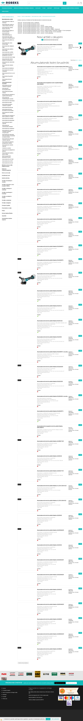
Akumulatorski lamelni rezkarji (7, 92)
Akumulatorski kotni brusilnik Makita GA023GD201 (50, 560)
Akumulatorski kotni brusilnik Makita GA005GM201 (50, 604)
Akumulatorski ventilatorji (8, 128)
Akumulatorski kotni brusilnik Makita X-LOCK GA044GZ (51, 485)
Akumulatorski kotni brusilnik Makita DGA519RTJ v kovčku (52, 351)
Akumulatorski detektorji (8, 68)
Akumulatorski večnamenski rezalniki (7, 126)
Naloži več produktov (23, 662)
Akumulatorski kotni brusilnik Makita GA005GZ (49, 589)
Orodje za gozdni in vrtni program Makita (8, 185)
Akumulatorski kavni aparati (7, 80)
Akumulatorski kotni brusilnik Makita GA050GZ (49, 456)
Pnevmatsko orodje (6, 208)
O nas (43, 8)
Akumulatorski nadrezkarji (8, 100)
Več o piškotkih (55, 719)
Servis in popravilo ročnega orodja (24, 8)
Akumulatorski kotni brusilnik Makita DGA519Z (49, 337)
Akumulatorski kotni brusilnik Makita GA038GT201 (50, 441)
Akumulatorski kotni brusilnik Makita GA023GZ (49, 545)
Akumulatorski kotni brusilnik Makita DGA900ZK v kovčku (52, 396)
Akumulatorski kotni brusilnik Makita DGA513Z (49, 290)
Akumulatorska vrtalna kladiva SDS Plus (7, 28)
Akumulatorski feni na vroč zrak (8, 74)
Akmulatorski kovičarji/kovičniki (6, 89)
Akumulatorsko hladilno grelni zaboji (7, 153)
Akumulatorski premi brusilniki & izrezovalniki (7, 110)
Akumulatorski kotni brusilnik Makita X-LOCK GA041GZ (51, 500)
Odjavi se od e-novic (71, 683)
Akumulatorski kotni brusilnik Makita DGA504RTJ (50, 189)
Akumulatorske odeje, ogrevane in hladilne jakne (8, 37)
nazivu (80, 60)
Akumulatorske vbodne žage (7, 66)
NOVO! (19, 43)
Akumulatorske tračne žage (8, 57)
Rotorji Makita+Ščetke (7, 213)
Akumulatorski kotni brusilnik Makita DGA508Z (49, 44)
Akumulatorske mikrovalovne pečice (7, 34)
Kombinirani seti (6, 175)
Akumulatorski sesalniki (7, 118)
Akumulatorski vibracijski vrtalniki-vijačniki (8, 139)
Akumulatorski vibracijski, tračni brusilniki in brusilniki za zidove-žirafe (8, 136)
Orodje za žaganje (6, 202)
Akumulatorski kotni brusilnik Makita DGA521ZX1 (50, 381)
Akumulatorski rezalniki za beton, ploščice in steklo (8, 116)
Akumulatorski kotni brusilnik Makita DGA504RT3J (50, 204)
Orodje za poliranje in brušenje (7, 193)
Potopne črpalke (6, 205)
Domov (19, 16)
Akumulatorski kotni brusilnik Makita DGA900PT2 (50, 411)
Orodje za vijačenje (6, 200)
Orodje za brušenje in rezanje (7, 181)
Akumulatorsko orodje (7, 19)
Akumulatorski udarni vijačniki (7, 123)
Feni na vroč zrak (6, 172)
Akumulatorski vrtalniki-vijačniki (7, 145)
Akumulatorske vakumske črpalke (8, 62)
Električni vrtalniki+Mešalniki (6, 169)
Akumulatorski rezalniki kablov (7, 113)
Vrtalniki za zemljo (6, 148)
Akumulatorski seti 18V (7, 160)
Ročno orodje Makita (26, 16)
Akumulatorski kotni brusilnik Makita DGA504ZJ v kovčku (52, 146)
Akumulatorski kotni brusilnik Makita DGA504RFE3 (50, 174)
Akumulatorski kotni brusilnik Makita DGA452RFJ (50, 116)
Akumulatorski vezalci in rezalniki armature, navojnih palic (8, 131)
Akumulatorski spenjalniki (8, 120)
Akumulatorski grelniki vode (7, 77)
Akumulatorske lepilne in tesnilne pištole (8, 31)
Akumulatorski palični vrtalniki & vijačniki (7, 105)
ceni (77, 60)
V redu (48, 719)
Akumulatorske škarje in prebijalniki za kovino (7, 54)
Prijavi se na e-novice (60, 683)
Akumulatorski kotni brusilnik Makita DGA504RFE (50, 159)
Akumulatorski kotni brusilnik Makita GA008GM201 (50, 634)
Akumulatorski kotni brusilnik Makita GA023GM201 (50, 574)
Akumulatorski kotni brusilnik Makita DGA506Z (49, 219)
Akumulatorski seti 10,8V (7, 159)
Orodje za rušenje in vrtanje (7, 197)
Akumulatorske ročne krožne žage (7, 43)
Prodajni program (7, 8)
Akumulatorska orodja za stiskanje (8, 22)
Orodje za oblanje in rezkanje (7, 189)
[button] (80, 48)
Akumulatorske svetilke (7, 52)
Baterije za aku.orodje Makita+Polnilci (7, 165)
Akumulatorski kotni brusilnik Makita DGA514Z (49, 305)
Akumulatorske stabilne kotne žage (7, 50)
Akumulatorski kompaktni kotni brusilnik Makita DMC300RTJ (50, 427)
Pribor (3, 210)
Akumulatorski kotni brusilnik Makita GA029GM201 (50, 530)
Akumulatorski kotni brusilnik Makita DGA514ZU (50, 320)
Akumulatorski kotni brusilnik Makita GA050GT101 (50, 471)
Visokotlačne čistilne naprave (7, 219)
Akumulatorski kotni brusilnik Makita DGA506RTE (50, 260)
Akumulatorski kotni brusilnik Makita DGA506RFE (50, 232)
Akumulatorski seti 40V (7, 162)
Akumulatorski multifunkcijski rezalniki (7, 98)
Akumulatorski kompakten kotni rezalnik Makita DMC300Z (52, 66)
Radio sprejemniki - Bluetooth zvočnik (6, 156)
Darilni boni (5, 11)
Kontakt (49, 8)
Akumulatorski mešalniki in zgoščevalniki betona (8, 95)
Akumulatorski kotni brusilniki (6, 83)
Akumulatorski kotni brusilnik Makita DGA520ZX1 (50, 366)
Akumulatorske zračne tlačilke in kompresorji (7, 59)
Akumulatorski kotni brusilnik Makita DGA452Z (49, 101)
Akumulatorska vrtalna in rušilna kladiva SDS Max (8, 25)
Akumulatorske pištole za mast (8, 40)
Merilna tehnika (5, 178)
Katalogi (38, 8)
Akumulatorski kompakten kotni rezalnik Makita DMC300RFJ (50, 83)
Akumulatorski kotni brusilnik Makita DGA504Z (49, 131)
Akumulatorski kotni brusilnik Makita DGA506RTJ (50, 246)
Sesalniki (4, 215)
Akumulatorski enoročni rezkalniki (7, 70)
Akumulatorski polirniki (7, 107)
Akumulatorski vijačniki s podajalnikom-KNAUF (8, 142)
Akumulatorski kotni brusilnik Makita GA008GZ (49, 619)
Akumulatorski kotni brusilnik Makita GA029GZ (49, 515)
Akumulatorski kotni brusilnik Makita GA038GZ (49, 649)
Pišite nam (56, 8)
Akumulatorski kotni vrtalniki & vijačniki (6, 86)
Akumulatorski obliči (7, 102)
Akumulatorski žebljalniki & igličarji (8, 150)
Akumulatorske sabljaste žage (8, 46)
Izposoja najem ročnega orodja (70, 8)
